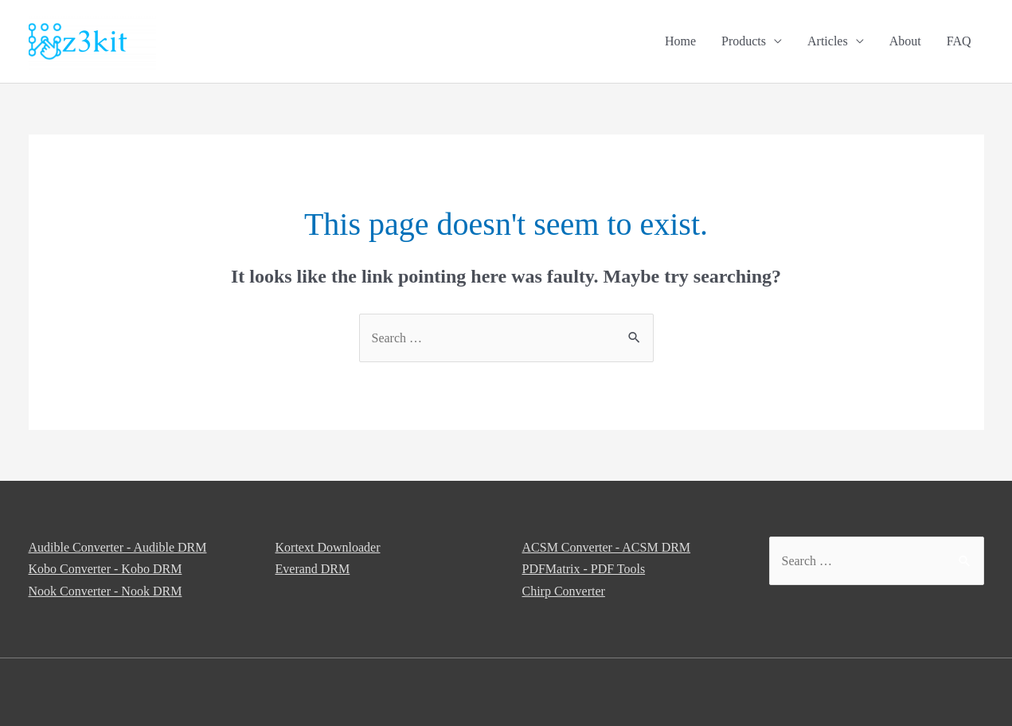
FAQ (959, 41)
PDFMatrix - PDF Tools (584, 569)
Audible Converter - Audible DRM (118, 547)
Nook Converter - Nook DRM (105, 591)
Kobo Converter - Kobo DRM (105, 569)
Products (743, 41)
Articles (827, 41)
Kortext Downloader (328, 547)
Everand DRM (312, 569)
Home (680, 41)
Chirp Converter (563, 591)
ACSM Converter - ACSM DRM (606, 547)
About (905, 41)
